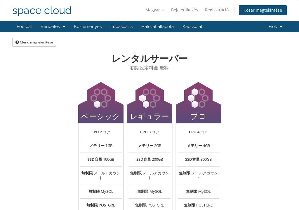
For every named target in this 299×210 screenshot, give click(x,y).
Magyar (154, 10)
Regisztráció (217, 10)
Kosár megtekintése (263, 10)
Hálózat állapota (157, 26)
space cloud (42, 10)
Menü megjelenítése (34, 42)
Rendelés (53, 26)
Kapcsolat (192, 26)
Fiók (275, 26)
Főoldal (24, 26)
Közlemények (88, 26)
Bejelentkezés (184, 10)
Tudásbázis (122, 26)
